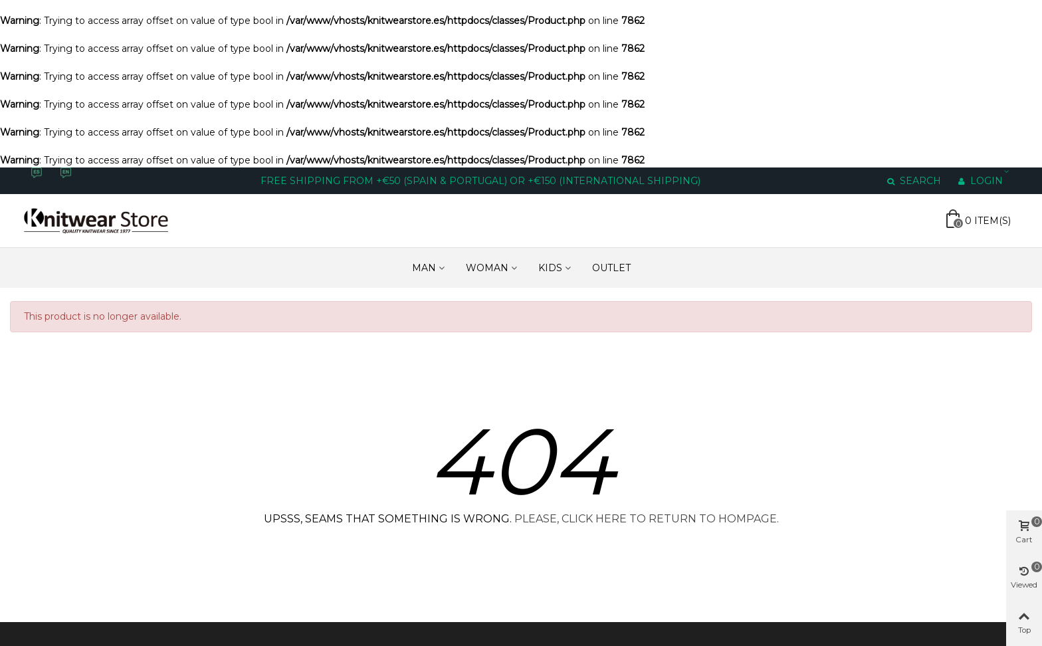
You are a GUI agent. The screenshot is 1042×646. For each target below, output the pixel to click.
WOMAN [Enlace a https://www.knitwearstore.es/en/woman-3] (487, 268)
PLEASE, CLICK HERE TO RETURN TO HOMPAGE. (646, 518)
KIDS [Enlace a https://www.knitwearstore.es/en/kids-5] (550, 268)
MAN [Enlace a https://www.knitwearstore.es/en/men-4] (424, 268)
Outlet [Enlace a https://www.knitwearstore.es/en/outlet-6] (611, 268)
